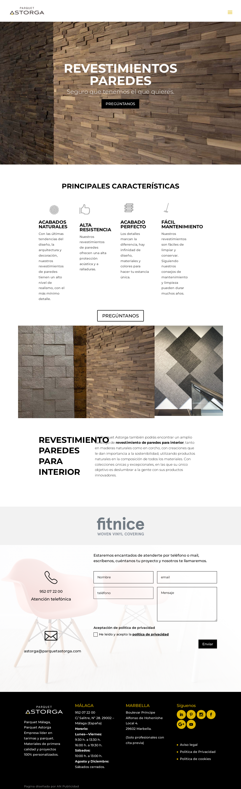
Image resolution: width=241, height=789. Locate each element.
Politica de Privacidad (198, 752)
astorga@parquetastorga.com (52, 651)
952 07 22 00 (51, 591)
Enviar (207, 644)
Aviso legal (189, 745)
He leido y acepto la (131, 634)
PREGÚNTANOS (120, 104)
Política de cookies (195, 759)
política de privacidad (150, 634)
